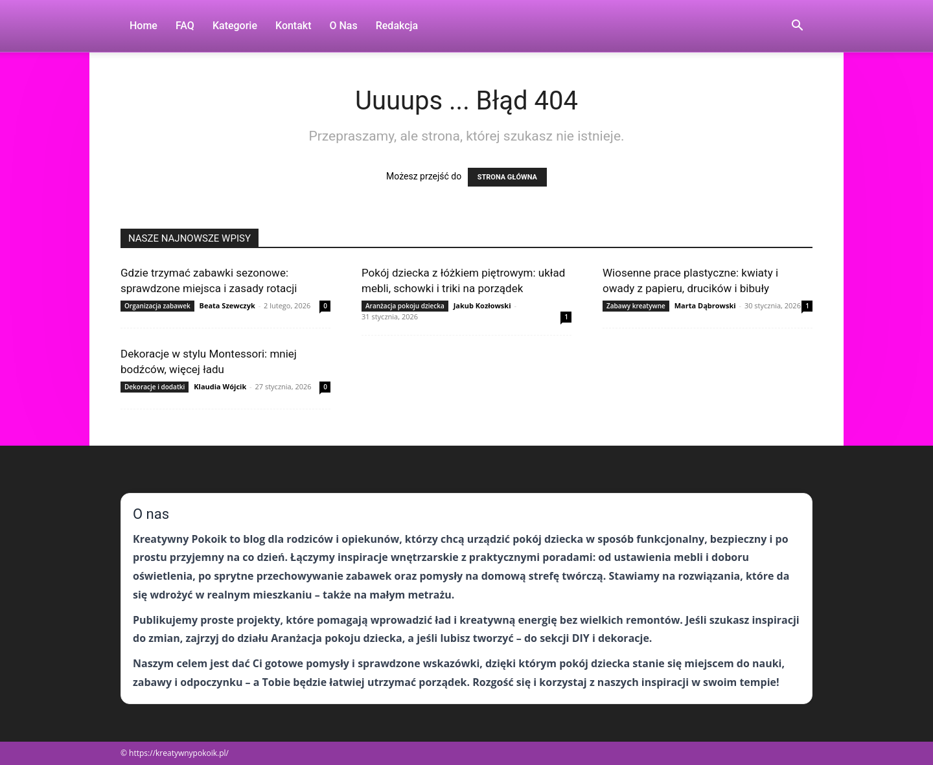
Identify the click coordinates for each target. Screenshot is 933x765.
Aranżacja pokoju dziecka (404, 305)
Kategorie (235, 25)
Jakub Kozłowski (482, 305)
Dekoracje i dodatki (154, 386)
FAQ (185, 25)
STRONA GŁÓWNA (507, 177)
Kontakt (293, 25)
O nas (344, 25)
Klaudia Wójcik (220, 386)
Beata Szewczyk (227, 305)
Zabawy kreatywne (635, 305)
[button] (796, 27)
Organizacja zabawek (157, 305)
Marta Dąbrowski (705, 305)
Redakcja (397, 25)
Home (143, 25)
